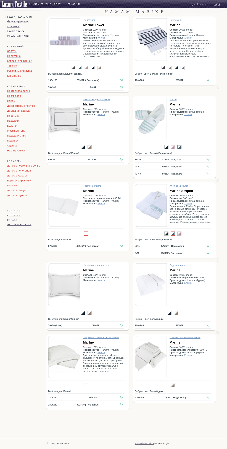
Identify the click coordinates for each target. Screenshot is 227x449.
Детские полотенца (19, 170)
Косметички (14, 75)
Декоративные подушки (21, 105)
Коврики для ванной (19, 60)
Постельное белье (18, 90)
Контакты (14, 211)
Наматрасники (16, 150)
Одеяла (12, 145)
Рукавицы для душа (19, 70)
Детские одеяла (17, 195)
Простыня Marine (92, 185)
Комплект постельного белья (185, 337)
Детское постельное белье (23, 165)
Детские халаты (17, 175)
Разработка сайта (144, 443)
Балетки (12, 125)
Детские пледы (16, 190)
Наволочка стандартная (96, 265)
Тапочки (12, 65)
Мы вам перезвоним (17, 21)
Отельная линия (19, 36)
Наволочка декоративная (96, 99)
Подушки (12, 140)
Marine (175, 25)
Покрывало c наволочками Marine (101, 337)
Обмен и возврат (19, 225)
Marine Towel (93, 25)
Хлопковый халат (179, 185)
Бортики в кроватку (19, 180)
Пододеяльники (17, 135)
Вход (217, 4)
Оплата (12, 220)
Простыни (13, 115)
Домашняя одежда (18, 110)
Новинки (13, 27)
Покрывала (14, 95)
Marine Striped (181, 191)
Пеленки (12, 185)
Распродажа (16, 31)
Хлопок (101, 37)
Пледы (11, 100)
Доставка (14, 215)
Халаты (12, 50)
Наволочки (13, 120)
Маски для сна (16, 130)
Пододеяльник (177, 265)
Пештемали (89, 20)
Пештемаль (176, 20)
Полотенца (14, 55)
